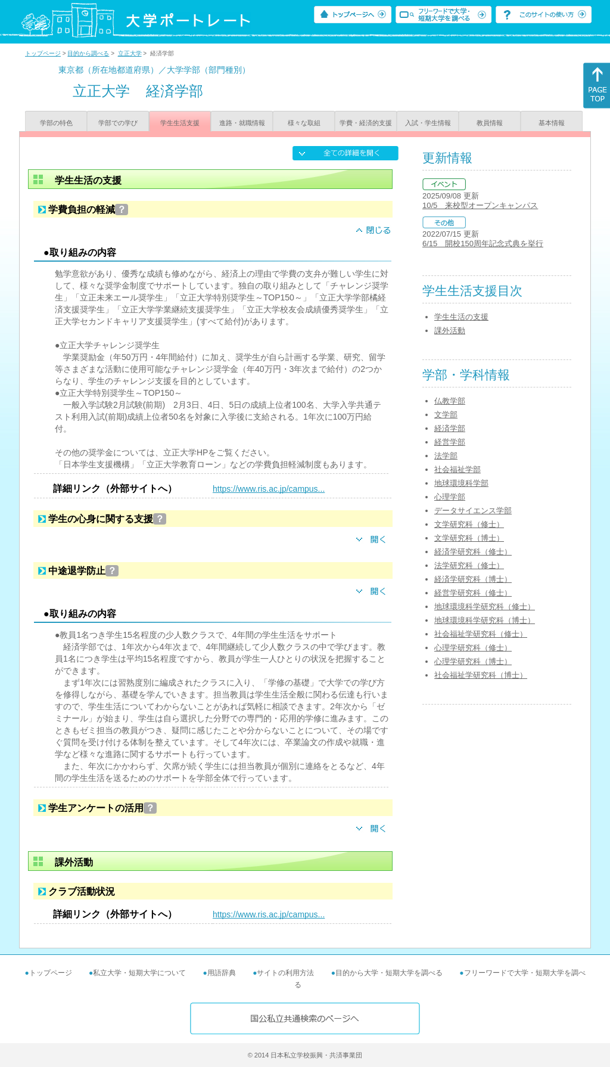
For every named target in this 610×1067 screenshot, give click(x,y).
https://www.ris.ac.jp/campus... (269, 489)
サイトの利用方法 (285, 973)
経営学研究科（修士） (473, 592)
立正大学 (130, 53)
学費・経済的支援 (366, 122)
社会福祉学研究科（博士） (480, 675)
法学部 (446, 455)
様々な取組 (304, 122)
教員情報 (490, 122)
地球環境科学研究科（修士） (484, 606)
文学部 (446, 414)
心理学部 (449, 496)
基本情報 (552, 122)
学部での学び (118, 122)
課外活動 (449, 330)
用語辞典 (221, 973)
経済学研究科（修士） (473, 551)
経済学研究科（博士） (473, 579)
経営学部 (449, 442)
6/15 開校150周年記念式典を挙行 (482, 243)
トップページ (43, 53)
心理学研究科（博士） (473, 661)
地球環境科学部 (461, 483)
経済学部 (449, 428)
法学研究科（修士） (469, 565)
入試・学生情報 (428, 122)
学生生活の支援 (461, 316)
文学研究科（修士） (469, 524)
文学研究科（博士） (469, 538)
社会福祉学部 (457, 469)
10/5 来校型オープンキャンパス (480, 205)
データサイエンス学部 (473, 510)
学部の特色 (56, 122)
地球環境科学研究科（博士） (484, 620)
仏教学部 (449, 400)
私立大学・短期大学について (139, 973)
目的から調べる (88, 53)
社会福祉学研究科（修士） (480, 633)
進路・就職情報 (242, 122)
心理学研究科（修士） (473, 647)
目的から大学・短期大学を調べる (389, 973)
